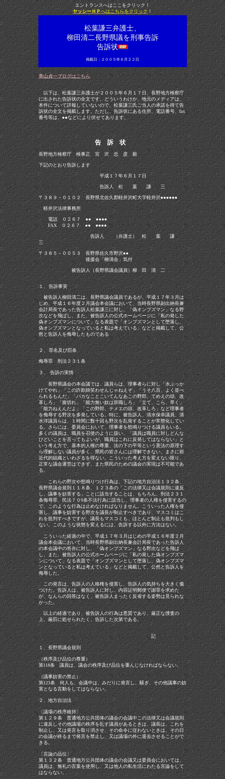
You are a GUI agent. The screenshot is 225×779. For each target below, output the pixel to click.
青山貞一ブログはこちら (64, 76)
